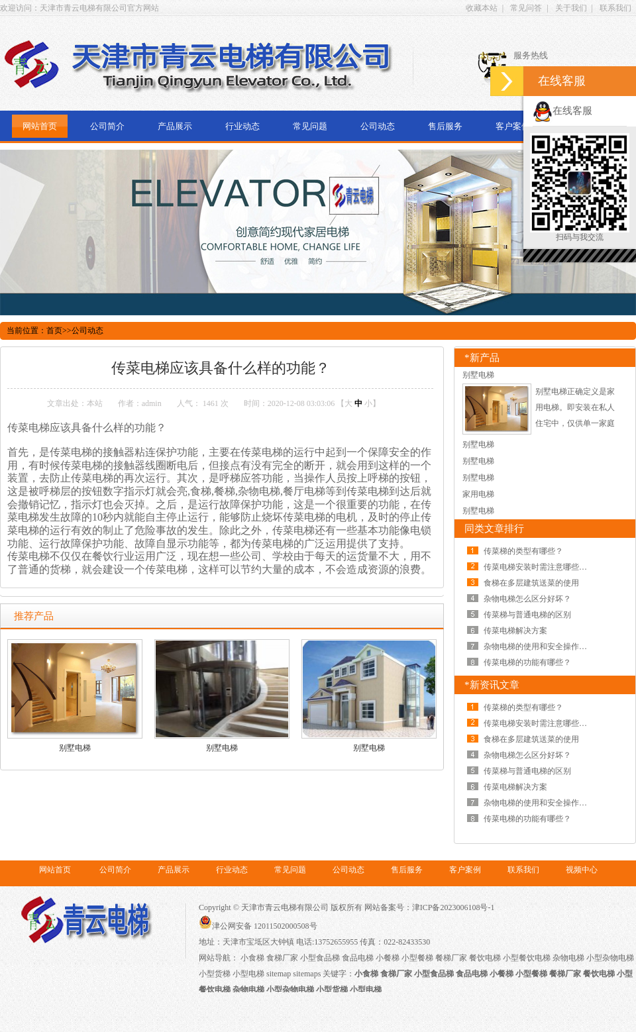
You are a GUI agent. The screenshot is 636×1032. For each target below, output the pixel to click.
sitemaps (307, 973)
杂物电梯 (568, 957)
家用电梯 (478, 494)
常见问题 (310, 126)
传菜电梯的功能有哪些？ (527, 662)
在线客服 (562, 110)
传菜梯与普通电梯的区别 (527, 614)
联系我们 (615, 8)
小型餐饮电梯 (527, 957)
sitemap (278, 973)
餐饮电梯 (485, 957)
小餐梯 (387, 957)
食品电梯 (358, 957)
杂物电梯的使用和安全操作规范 (539, 646)
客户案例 (513, 126)
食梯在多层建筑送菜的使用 (531, 583)
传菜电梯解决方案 (515, 630)
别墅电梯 (75, 747)
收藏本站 (482, 8)
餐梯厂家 (451, 957)
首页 (54, 330)
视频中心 (582, 869)
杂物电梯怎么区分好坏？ (527, 598)
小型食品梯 (320, 957)
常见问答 (526, 8)
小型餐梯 (417, 957)
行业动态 (242, 126)
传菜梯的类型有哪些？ (523, 551)
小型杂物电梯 (610, 957)
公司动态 (377, 126)
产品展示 (175, 126)
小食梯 (252, 957)
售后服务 (445, 126)
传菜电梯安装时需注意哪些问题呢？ (547, 567)
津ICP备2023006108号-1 (453, 907)
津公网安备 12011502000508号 (258, 926)
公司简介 (107, 126)
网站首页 (40, 126)
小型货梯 (215, 973)
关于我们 (571, 8)
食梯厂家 (282, 957)
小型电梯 (248, 973)
